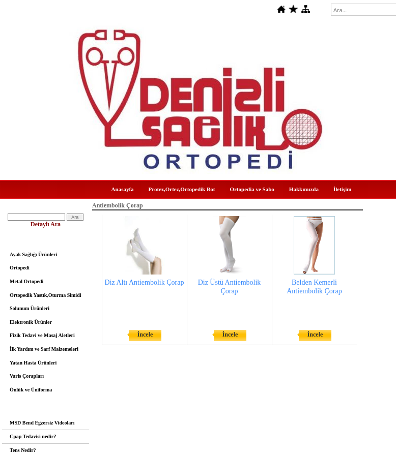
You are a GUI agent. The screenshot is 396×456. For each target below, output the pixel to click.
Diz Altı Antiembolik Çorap (144, 282)
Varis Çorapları (27, 376)
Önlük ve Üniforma (31, 389)
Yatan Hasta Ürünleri (33, 363)
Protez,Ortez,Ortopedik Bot (182, 189)
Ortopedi (20, 267)
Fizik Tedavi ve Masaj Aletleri (42, 335)
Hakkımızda (304, 189)
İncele (145, 334)
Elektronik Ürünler (31, 322)
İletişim (342, 189)
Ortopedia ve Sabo (252, 189)
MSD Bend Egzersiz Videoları (42, 422)
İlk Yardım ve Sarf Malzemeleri (44, 349)
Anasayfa (122, 189)
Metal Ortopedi (26, 281)
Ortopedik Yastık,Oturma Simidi (45, 295)
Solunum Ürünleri (29, 308)
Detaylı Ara (46, 224)
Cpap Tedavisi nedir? (33, 436)
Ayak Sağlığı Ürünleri (33, 254)
